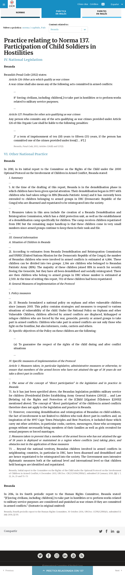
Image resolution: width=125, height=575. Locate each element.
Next (119, 570)
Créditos (94, 4)
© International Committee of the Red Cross (62, 565)
